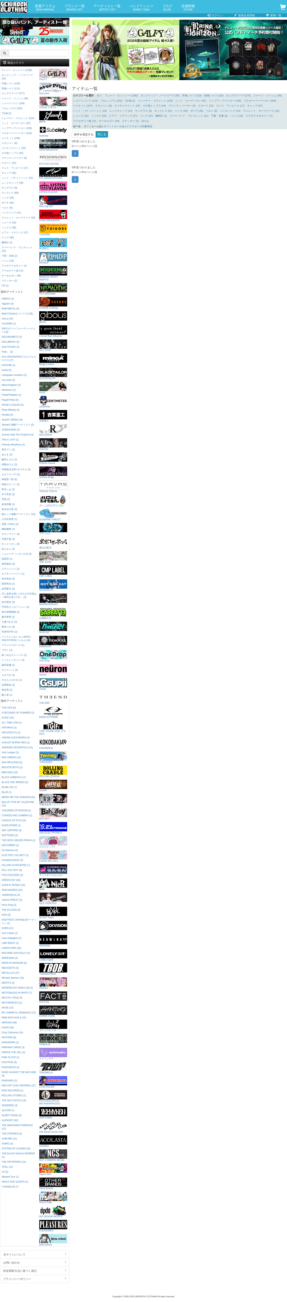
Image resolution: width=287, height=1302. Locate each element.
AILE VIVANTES (53, 899)
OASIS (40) (8, 1027)
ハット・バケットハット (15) (90, 111)
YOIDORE (53, 230)
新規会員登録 (244, 15)
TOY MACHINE (53, 289)
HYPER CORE (53, 1011)
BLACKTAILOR (53, 374)
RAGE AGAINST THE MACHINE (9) (19, 1074)
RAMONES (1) (9, 1080)
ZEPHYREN (53, 1113)
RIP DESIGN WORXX (53, 1212)
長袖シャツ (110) (214, 95)
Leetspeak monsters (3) (14, 375)
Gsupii (53, 684)
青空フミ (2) (8, 449)
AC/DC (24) (8, 717)
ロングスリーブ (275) (238, 95)
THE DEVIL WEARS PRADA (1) (18, 840)
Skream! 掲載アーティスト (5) (18, 424)
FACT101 (53, 997)
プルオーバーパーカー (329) (260, 100)
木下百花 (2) (8, 494)
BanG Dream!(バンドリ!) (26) (17, 313)
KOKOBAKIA (53, 743)
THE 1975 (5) (9, 707)
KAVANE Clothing (53, 303)
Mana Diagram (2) (11, 385)
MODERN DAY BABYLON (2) (17, 987)
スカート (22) (206, 105)
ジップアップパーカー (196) (225, 100)
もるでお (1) (8, 675)
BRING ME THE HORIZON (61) (18, 797)
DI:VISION (53, 927)
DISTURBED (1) (10, 845)
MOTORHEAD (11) (12, 1002)
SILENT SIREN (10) (12, 419)
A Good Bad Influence (53, 331)
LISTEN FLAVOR (53, 187)
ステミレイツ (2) (11, 568)
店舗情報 (188, 8)
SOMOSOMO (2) (11, 429)
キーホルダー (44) (109, 121)
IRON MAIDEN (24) (12, 890)
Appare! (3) (7, 303)
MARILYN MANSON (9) (14, 963)
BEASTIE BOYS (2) (12, 767)
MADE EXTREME (53, 712)
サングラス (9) (143, 111)
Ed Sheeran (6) (10, 850)
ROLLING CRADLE (53, 772)
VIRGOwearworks (53, 145)
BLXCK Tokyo (53, 913)
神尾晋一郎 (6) (9, 479)
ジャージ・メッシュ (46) (267, 95)
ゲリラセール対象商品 (139, 126)
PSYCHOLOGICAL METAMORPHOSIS (53, 1097)
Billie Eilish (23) (10, 772)
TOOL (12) (7, 1166)
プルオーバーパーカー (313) (17, 133)
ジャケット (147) (82, 105)
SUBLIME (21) (9, 1138)
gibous (53, 317)
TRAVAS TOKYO (53, 487)
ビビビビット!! (53, 842)
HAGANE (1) (8, 365)
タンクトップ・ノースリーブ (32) (17, 77)
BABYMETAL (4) (10, 308)
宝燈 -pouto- (53, 557)
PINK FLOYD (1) (10, 1057)
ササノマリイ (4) (11, 534)
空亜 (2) (6, 499)
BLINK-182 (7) (9, 787)
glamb (53, 117)
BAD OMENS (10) (11, 757)
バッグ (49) (181, 111)
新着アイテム (45, 8)
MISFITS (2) (8, 982)
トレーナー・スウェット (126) (155, 100)
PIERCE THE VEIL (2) (13, 1052)
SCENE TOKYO (53, 103)
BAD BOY (53, 814)
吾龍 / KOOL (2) (10, 524)
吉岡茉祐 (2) (8, 684)
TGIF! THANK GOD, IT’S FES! (53, 727)
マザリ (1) (7, 650)
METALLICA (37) (10, 972)
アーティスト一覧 (107, 8)
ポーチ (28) (196, 111)
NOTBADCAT (53, 585)
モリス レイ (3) (10, 670)
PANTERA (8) (9, 1037)
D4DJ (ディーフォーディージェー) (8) (18, 330)
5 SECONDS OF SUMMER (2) (18, 712)
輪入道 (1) (7, 694)
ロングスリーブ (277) (13, 93)
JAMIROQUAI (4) (11, 895)
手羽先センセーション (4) (15, 607)
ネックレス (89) (10, 192)
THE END (53, 698)
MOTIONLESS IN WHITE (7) (17, 992)
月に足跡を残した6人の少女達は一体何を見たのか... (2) (19, 595)
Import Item (53, 1169)
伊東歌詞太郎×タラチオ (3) (16, 469)
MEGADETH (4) (10, 968)
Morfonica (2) (9, 390)
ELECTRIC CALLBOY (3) (15, 855)
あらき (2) (7, 454)
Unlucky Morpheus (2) (13, 444)
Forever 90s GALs (53, 856)
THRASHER (53, 757)
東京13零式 (53, 543)
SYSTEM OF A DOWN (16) (16, 1148)
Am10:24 (53, 628)
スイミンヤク (53, 1054)
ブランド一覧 (74, 8)
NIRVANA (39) (9, 1022)
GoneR (53, 786)
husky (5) (6, 370)
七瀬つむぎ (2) (9, 621)
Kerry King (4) (9, 905)
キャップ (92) (9, 173)
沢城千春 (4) (8, 539)
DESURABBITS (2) (12, 336)
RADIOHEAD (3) (10, 1067)
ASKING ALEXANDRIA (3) (15, 737)
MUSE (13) (7, 1007)
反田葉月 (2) (8, 588)
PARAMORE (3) (10, 1042)
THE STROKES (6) (12, 1133)
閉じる (102, 134)
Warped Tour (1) (10, 1176)
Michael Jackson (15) (13, 977)
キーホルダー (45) (11, 275)
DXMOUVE (53, 642)
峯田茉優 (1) (8, 665)
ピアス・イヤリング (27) (123, 115)
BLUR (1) (7, 792)
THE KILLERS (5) (11, 909)
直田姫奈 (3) (8, 563)
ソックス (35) (99, 115)
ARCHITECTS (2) (11, 732)
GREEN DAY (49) (11, 880)
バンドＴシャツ (141, 8)
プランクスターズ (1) (13, 645)
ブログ (167, 8)
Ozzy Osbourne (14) (12, 1032)
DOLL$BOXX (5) (10, 341)
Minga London (53, 360)
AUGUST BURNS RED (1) (16, 742)
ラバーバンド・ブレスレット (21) (189, 115)
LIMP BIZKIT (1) (10, 943)
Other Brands (53, 1184)
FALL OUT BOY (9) (12, 870)
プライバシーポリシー (34, 1279)
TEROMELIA (53, 1068)
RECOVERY (53, 430)
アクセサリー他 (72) (84, 121)
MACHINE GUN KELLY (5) (16, 953)
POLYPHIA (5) (9, 1062)
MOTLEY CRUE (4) (12, 997)
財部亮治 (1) (8, 583)
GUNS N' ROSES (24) (13, 885)
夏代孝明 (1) (8, 617)
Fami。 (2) (7, 351)
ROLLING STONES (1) (14, 1095)
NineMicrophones (53, 599)
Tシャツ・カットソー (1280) (17, 70)
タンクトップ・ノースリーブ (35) (160, 95)
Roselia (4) (7, 414)
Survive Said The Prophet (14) (17, 434)
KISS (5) (6, 914)
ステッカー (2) (130, 121)
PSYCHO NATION (53, 159)
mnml (53, 388)
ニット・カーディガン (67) (190, 100)
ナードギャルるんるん (53, 870)
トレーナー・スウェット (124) (18, 118)
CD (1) (145, 121)
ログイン (215, 15)
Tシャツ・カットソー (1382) (121, 95)
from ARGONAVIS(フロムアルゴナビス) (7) (19, 358)
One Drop (53, 656)
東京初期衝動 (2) (11, 612)
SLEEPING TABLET (53, 515)
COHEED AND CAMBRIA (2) (17, 815)
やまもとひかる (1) (12, 680)
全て (99, 95)
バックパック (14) (230, 111)
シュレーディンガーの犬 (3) (16, 554)
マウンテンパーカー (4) (182, 105)
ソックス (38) (9, 227)
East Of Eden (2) (10, 346)
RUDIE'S (53, 244)
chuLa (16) (7, 318)
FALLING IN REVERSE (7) (16, 865)
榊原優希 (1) (8, 529)
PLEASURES (53, 1226)
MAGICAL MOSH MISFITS (53, 273)
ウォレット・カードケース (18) (261, 111)
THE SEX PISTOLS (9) (14, 1100)
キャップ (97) (255, 105)
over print (53, 89)
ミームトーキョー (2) (13, 660)
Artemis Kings (53, 472)
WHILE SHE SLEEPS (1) (15, 1181)
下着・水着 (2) (9, 255)
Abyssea (53, 444)
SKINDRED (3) (9, 1105)
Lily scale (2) (8, 380)
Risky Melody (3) (10, 409)
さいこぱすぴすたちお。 (53, 501)
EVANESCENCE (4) (12, 860)
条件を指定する (83, 134)
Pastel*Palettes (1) (11, 395)
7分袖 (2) (130, 100)
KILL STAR (53, 345)
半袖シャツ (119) (191, 95)
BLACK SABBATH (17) (14, 777)
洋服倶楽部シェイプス (53, 800)
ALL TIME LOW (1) (12, 722)
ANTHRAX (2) (9, 727)
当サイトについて (34, 1254)
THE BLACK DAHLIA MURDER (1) (18, 1155)
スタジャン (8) (103, 105)
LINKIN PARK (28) (11, 948)
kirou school (53, 1240)
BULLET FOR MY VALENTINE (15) (18, 804)
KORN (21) (7, 928)
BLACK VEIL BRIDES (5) (15, 782)
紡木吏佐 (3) (8, 602)
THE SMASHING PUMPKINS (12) (17, 1127)
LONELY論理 (53, 955)
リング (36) (8, 237)
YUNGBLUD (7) (10, 1186)
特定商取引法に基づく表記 (34, 1270)
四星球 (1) (7, 558)
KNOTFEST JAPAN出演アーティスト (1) (19, 921)
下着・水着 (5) (219, 115)
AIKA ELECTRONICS (53, 828)
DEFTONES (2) (10, 835)
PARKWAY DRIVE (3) (13, 1047)
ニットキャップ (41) (121, 111)
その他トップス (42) (154, 105)
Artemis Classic (53, 458)
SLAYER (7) (8, 1110)
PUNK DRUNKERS (53, 216)
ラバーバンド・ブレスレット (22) (17, 249)
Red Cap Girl (53, 202)
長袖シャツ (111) (11, 88)
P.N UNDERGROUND (53, 173)
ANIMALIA (53, 1040)
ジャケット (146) (11, 138)
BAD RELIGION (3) (12, 762)
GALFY (53, 75)
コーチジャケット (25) (127, 105)
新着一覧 (273, 15)
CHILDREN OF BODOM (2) (16, 810)
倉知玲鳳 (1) (8, 504)
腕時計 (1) (161, 115)
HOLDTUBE (53, 1198)
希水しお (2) (8, 489)
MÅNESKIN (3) (10, 958)
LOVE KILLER (53, 1082)
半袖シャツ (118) (11, 83)
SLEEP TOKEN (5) (12, 1115)
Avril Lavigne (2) (10, 752)
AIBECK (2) (8, 298)
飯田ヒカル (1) (9, 459)
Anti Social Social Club (53, 1127)
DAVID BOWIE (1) (11, 825)
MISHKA (53, 983)
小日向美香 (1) (9, 519)
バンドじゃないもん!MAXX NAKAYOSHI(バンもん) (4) (16, 638)
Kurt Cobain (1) (10, 933)
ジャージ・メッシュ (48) (15, 98)
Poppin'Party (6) (10, 399)
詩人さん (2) (8, 549)
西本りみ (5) (8, 626)
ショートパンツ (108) (13, 103)
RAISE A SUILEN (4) (13, 404)
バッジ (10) (236, 115)
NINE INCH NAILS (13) (14, 1017)
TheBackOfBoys (53, 969)
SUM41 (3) (7, 1143)
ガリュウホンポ (53, 1026)
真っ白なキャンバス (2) (14, 655)
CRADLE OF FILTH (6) (14, 820)
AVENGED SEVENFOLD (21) (17, 747)
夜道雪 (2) (7, 689)
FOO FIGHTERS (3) (12, 875)
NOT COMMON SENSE (53, 1155)
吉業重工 (53, 416)
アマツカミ (53, 529)
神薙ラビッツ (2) (11, 484)
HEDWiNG (53, 941)
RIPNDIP (53, 258)
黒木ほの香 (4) (9, 509)
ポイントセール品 (114, 126)
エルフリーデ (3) (11, 474)
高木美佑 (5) (8, 578)
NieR (53, 884)
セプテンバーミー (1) (13, 573)
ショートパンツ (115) (85, 100)
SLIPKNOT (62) (10, 1120)
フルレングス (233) (111, 100)
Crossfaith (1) (9, 323)
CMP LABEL (53, 571)
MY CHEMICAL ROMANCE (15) (18, 1012)
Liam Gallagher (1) (11, 938)
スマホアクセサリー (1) (259, 115)
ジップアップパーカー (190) (17, 128)
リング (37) (146, 115)
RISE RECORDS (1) (12, 1090)
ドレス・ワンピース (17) (230, 105)
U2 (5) (5, 1171)
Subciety (53, 131)
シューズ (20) (80, 115)
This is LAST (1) (10, 439)
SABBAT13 (53, 614)
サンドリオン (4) (11, 544)
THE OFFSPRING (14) (14, 1161)
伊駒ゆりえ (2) (9, 464)
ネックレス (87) (163, 111)
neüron (53, 670)
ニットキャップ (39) (12, 182)
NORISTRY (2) (9, 631)
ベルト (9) (211, 111)
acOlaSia (53, 1141)
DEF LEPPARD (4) (12, 830)
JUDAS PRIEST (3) (12, 900)
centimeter (53, 402)
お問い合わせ (34, 1262)
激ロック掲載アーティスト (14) (18, 514)
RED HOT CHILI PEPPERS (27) (19, 1085)
